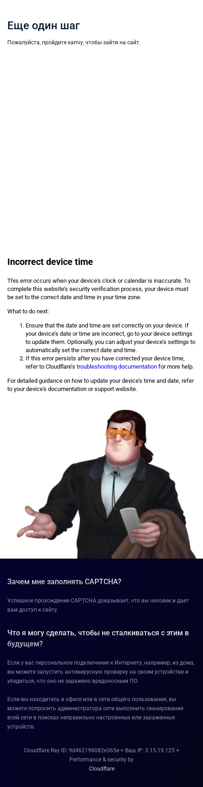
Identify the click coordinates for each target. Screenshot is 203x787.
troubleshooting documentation (117, 366)
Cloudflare (102, 769)
